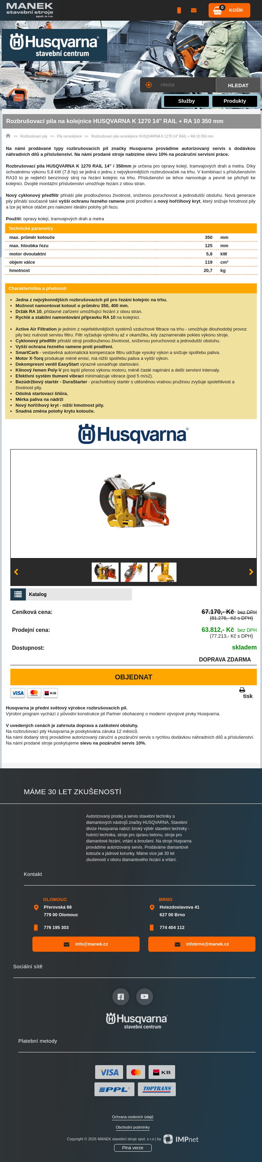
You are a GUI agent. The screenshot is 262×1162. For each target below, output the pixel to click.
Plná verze (132, 1147)
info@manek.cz (86, 944)
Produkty (235, 101)
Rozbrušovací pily (34, 136)
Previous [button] (15, 572)
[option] (134, 504)
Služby (186, 101)
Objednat (133, 677)
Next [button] (251, 572)
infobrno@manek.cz (202, 944)
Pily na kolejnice (69, 136)
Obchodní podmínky (133, 1127)
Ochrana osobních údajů (132, 1117)
